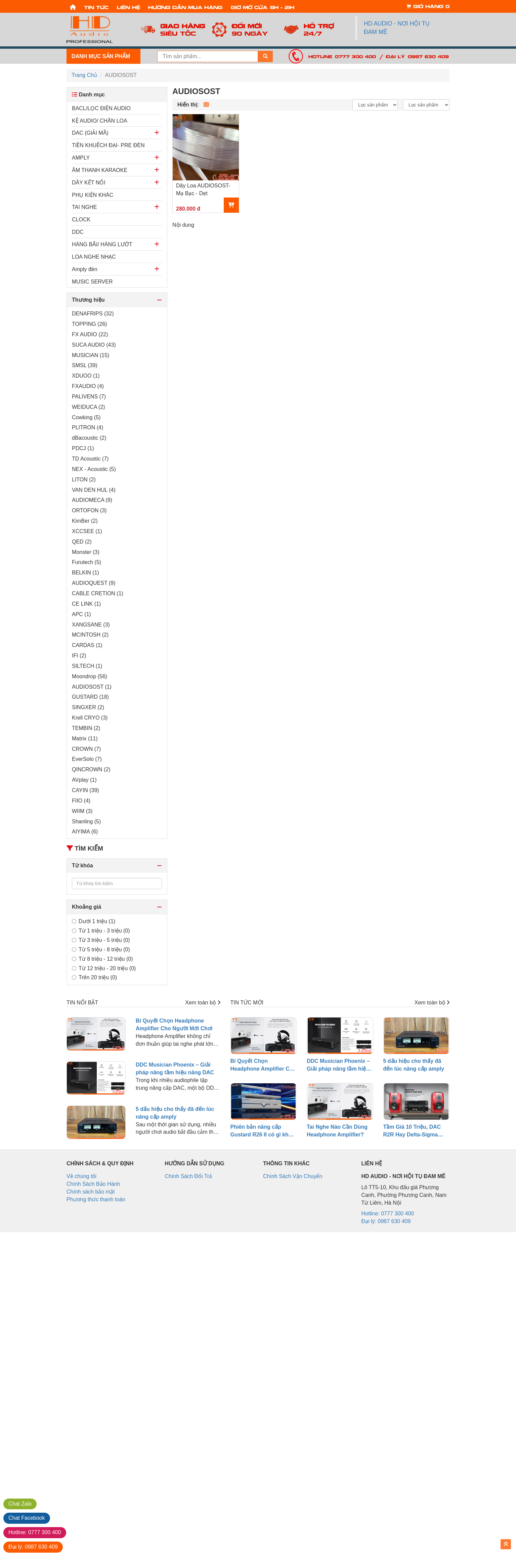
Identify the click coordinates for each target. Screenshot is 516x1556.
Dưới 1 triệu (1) (93, 921)
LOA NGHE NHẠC (94, 257)
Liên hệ (128, 7)
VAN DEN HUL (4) (94, 490)
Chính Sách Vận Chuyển (292, 1176)
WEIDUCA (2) (88, 407)
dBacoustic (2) (89, 438)
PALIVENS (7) (89, 396)
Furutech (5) (86, 562)
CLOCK (81, 219)
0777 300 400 (34, 1532)
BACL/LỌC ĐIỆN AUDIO (101, 108)
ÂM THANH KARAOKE (99, 170)
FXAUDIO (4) (88, 386)
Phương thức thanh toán (96, 1199)
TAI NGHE (84, 207)
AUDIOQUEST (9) (94, 583)
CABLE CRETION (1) (97, 593)
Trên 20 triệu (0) (94, 977)
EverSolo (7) (87, 759)
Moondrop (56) (89, 676)
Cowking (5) (86, 417)
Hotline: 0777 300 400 (342, 56)
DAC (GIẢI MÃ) (90, 133)
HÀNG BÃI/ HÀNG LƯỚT (102, 244)
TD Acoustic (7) (90, 459)
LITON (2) (84, 479)
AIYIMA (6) (85, 831)
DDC (78, 232)
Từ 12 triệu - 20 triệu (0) (104, 968)
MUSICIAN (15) (90, 355)
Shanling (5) (86, 821)
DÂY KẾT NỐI (88, 182)
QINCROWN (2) (91, 769)
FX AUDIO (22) (90, 334)
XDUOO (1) (86, 376)
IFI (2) (79, 655)
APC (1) (81, 614)
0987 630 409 (33, 1547)
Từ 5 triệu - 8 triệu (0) (101, 949)
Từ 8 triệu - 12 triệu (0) (102, 959)
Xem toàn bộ (202, 1002)
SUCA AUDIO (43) (94, 345)
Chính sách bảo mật (91, 1192)
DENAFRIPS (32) (93, 313)
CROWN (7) (86, 749)
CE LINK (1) (86, 604)
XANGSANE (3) (91, 625)
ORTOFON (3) (89, 510)
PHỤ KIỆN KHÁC (92, 195)
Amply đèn (84, 269)
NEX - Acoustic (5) (94, 469)
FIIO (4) (81, 801)
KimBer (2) (84, 521)
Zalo (20, 1504)
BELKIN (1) (85, 572)
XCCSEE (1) (87, 531)
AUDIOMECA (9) (92, 500)
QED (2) (82, 542)
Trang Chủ (84, 75)
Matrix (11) (84, 738)
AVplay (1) (84, 780)
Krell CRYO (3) (90, 718)
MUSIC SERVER (92, 282)
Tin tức (96, 7)
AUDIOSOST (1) (92, 687)
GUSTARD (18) (90, 697)
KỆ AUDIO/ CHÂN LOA (99, 121)
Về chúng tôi (81, 1176)
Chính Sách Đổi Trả (188, 1176)
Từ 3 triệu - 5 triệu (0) (101, 940)
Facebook (26, 1518)
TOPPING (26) (89, 324)
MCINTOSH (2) (90, 635)
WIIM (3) (82, 811)
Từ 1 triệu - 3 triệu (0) (101, 931)
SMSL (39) (84, 365)
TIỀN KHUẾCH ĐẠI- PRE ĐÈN (108, 145)
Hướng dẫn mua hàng (185, 7)
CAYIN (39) (85, 790)
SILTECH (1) (87, 666)
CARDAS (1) (87, 645)
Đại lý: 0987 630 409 (417, 56)
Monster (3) (85, 552)
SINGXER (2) (88, 707)
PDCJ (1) (83, 448)
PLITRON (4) (87, 427)
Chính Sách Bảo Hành (93, 1184)
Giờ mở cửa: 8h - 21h (262, 7)
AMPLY (81, 158)
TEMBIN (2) (86, 728)
